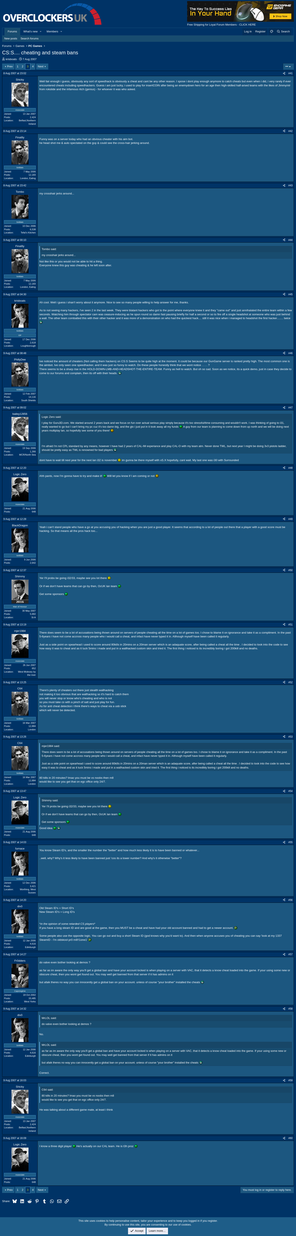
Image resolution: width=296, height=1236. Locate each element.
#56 (290, 900)
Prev (10, 66)
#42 (290, 131)
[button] (41, 31)
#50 (290, 570)
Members (52, 31)
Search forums (30, 38)
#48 (290, 467)
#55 (290, 842)
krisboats (11, 59)
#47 (290, 407)
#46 (290, 353)
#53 (290, 736)
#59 (290, 1080)
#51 (290, 624)
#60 (290, 1138)
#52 (290, 682)
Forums (12, 31)
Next (41, 66)
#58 (290, 1008)
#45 (290, 294)
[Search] (283, 31)
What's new (30, 31)
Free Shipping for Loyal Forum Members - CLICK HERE (221, 24)
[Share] (284, 73)
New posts (10, 38)
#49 (290, 519)
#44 (290, 240)
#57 (290, 954)
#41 (290, 73)
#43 (290, 185)
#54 (290, 791)
